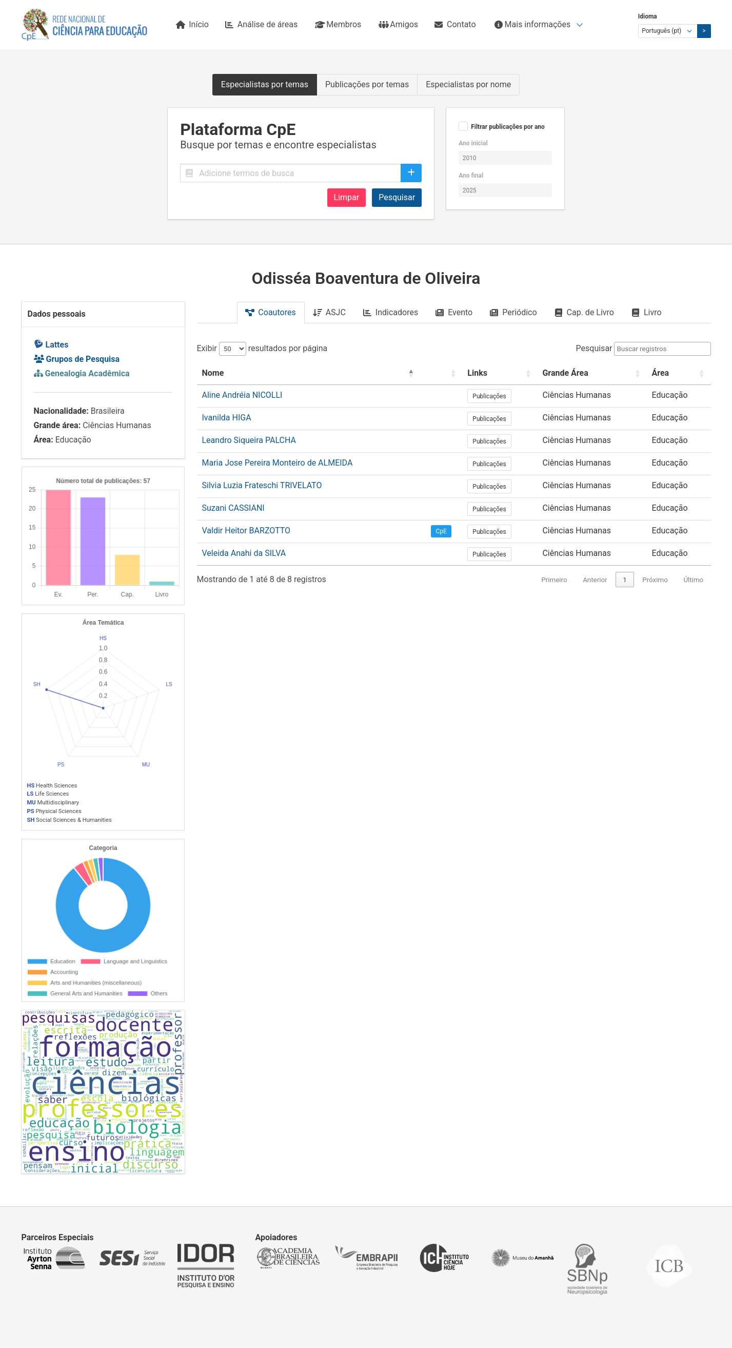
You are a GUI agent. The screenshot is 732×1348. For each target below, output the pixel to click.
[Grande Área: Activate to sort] (591, 373)
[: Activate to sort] (441, 373)
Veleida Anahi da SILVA (244, 553)
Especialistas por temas (264, 84)
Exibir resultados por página (262, 348)
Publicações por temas (367, 84)
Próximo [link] (654, 580)
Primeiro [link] (554, 580)
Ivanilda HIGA (226, 417)
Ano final (471, 175)
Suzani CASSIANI (233, 508)
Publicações (489, 396)
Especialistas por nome (468, 84)
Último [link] (693, 580)
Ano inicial (473, 143)
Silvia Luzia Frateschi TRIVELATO (262, 485)
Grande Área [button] (565, 373)
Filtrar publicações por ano (508, 126)
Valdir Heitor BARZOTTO (246, 530)
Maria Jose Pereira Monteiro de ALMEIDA (277, 463)
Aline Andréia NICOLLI (242, 395)
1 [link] (625, 580)
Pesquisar (397, 197)
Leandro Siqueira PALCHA (249, 440)
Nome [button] (213, 373)
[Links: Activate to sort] (499, 373)
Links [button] (477, 373)
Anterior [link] (595, 580)
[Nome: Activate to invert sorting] (308, 373)
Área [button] (660, 373)
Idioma (647, 16)
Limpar (347, 197)
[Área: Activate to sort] (678, 373)
